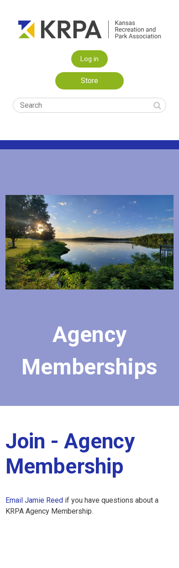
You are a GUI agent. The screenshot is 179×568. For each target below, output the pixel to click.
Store (89, 80)
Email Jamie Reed (35, 500)
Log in (89, 59)
